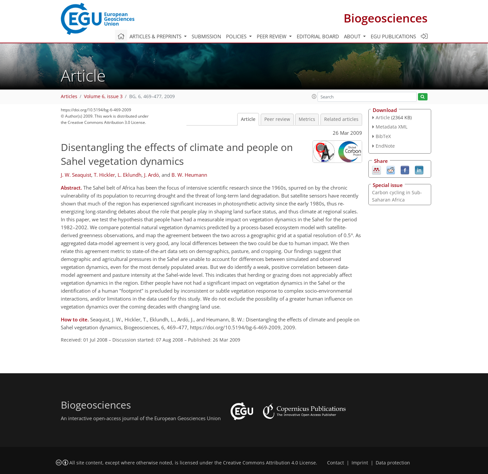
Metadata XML (391, 127)
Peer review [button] (272, 36)
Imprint (360, 463)
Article (248, 119)
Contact (335, 463)
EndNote (385, 146)
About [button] (353, 36)
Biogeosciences (386, 18)
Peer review (277, 119)
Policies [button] (237, 36)
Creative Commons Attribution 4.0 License (269, 463)
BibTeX (383, 136)
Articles (69, 96)
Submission (206, 36)
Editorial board (318, 36)
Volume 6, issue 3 (103, 96)
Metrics (307, 119)
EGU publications (393, 36)
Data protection (393, 463)
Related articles (341, 119)
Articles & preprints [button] (156, 36)
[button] (314, 96)
